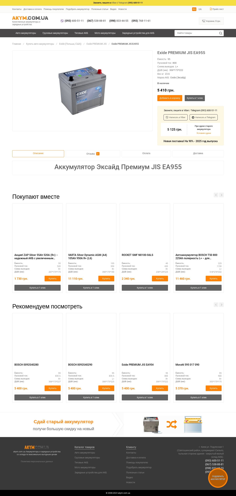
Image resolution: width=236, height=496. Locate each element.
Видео (113, 9)
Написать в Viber (176, 117)
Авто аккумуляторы (26, 32)
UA (200, 9)
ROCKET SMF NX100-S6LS (137, 255)
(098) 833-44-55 (214, 468)
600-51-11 (74, 20)
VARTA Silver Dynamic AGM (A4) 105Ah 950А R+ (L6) (87, 256)
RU (194, 9)
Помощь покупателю (54, 9)
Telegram (122, 2)
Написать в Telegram (204, 117)
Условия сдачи (204, 133)
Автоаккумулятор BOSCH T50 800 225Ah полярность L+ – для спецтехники (196, 256)
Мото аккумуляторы (105, 32)
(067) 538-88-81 (214, 464)
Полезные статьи (99, 9)
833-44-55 (118, 20)
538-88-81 (96, 20)
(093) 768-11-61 (214, 472)
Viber (114, 2)
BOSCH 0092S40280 (26, 364)
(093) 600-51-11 (214, 460)
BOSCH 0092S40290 (80, 364)
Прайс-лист (217, 9)
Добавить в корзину (169, 98)
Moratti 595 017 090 (187, 364)
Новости (122, 9)
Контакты (16, 9)
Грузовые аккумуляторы (55, 32)
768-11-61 (141, 20)
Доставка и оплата (32, 9)
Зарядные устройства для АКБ (138, 32)
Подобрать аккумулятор (77, 9)
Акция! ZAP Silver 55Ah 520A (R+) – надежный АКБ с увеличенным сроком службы (36, 256)
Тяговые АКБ (81, 32)
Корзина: (211, 21)
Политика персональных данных (37, 461)
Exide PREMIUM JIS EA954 (138, 364)
